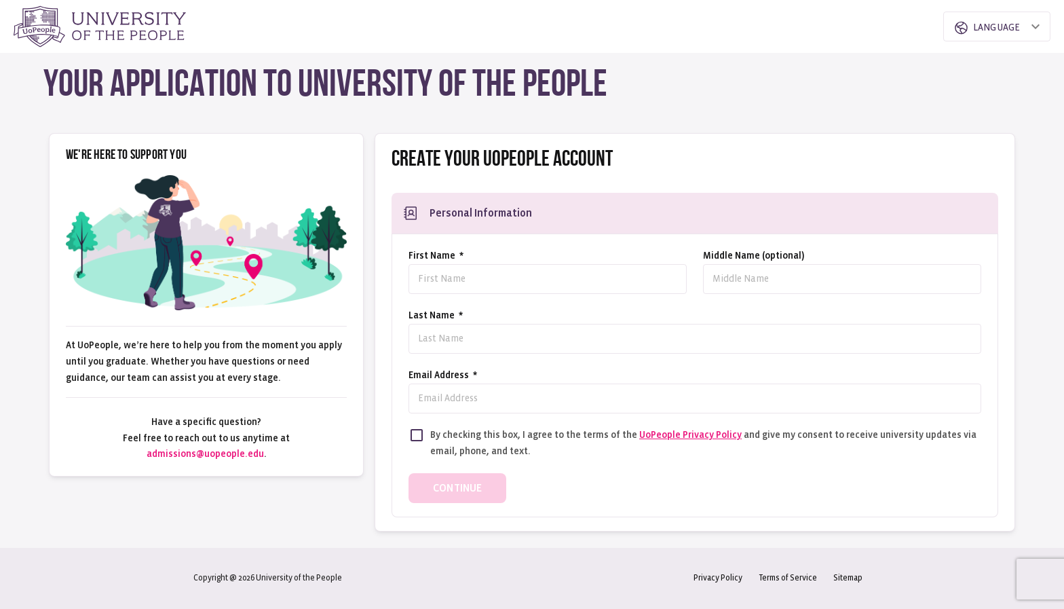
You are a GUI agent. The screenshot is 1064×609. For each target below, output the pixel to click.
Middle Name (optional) (753, 256)
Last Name (435, 315)
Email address (442, 375)
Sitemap (847, 578)
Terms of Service (788, 578)
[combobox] (985, 26)
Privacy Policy (718, 578)
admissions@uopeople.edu (205, 454)
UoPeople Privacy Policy (690, 435)
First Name (435, 256)
